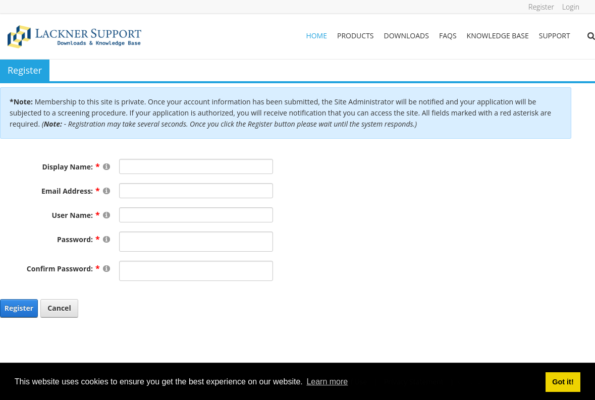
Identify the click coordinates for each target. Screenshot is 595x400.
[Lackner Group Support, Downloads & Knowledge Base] (74, 36)
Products (355, 35)
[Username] (196, 214)
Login (570, 7)
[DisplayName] (196, 166)
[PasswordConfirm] (196, 271)
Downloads (406, 35)
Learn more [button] (327, 381)
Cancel (59, 308)
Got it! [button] (562, 382)
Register (541, 7)
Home (316, 35)
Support (554, 35)
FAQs (448, 35)
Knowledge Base (498, 35)
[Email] (196, 190)
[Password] (196, 242)
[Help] (106, 166)
